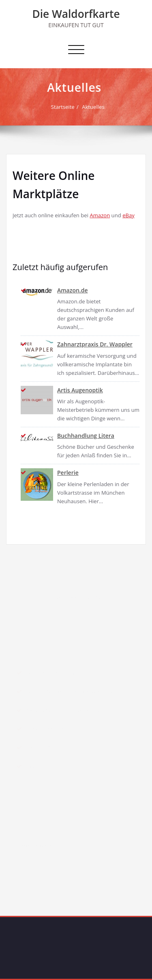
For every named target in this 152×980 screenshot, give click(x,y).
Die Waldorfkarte (76, 13)
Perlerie (68, 472)
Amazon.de (72, 290)
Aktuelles (93, 106)
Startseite (63, 106)
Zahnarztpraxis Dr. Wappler (95, 344)
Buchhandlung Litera (85, 435)
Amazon (100, 215)
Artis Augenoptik (80, 390)
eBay (128, 215)
